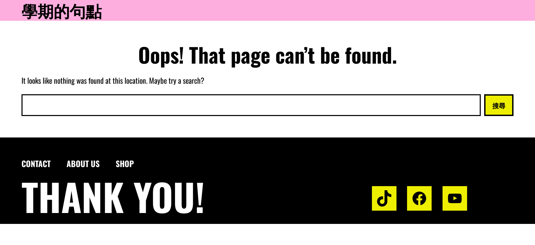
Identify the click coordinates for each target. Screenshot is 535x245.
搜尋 (498, 105)
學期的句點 (61, 10)
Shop (125, 163)
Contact (35, 163)
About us (83, 163)
